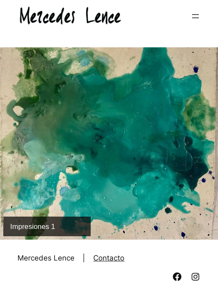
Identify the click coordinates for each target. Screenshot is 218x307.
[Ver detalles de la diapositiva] (109, 143)
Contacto (108, 258)
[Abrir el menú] (195, 16)
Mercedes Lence (46, 258)
